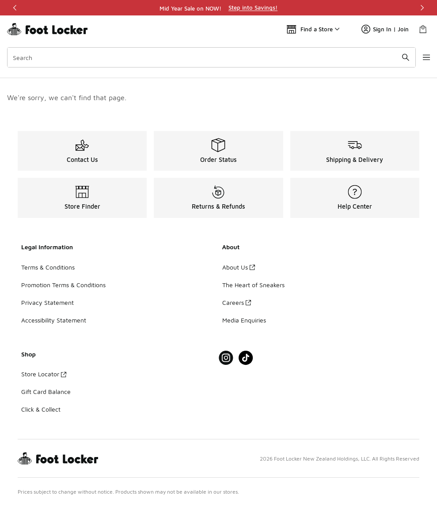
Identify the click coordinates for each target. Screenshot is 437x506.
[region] (218, 8)
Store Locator (43, 374)
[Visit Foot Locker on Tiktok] (246, 358)
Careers (236, 302)
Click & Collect (41, 409)
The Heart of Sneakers (253, 285)
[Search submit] (395, 57)
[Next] (422, 7)
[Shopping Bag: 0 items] (423, 29)
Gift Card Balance (46, 391)
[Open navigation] (419, 57)
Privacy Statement (47, 302)
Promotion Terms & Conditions (63, 285)
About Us (238, 267)
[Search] (206, 57)
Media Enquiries (244, 320)
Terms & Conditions (48, 267)
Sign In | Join (385, 29)
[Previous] (15, 7)
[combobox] (206, 57)
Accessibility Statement (53, 320)
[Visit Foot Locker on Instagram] (226, 358)
